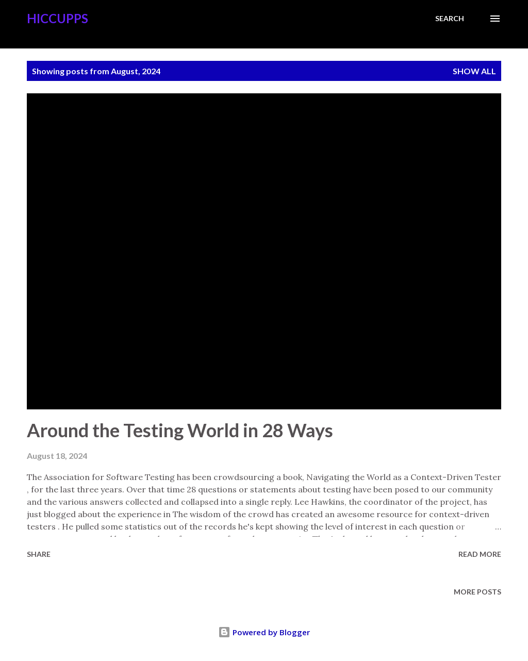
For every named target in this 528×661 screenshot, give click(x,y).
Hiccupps (57, 18)
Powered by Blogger (264, 632)
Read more (479, 554)
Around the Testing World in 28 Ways (180, 430)
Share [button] (39, 554)
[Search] (449, 18)
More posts (477, 591)
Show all (474, 71)
